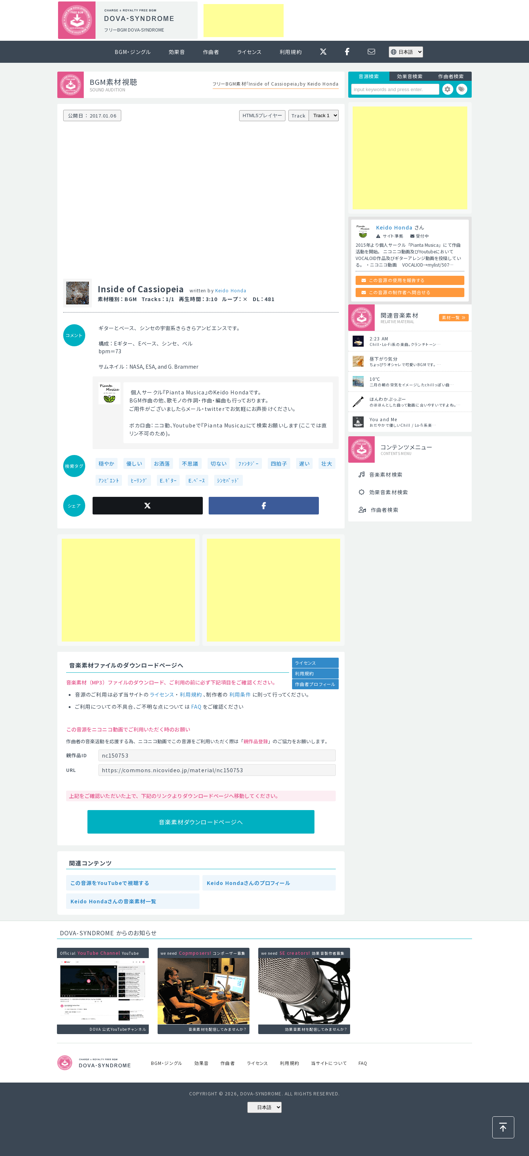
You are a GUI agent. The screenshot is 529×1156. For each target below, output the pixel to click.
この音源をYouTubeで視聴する (110, 882)
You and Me (383, 419)
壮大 (326, 463)
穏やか (106, 463)
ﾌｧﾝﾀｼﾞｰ (248, 463)
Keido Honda (230, 290)
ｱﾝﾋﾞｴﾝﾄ (108, 480)
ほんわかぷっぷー (388, 399)
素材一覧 (451, 317)
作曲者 (211, 51)
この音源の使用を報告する (397, 280)
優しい (134, 463)
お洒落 (162, 463)
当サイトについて (329, 1063)
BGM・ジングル (133, 51)
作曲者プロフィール (315, 684)
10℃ (375, 379)
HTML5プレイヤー (263, 115)
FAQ (196, 706)
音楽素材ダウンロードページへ (201, 821)
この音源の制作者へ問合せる (400, 292)
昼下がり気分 (384, 358)
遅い (304, 463)
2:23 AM (379, 338)
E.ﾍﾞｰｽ (196, 480)
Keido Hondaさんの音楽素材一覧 (113, 901)
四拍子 (279, 463)
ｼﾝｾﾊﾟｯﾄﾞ (228, 480)
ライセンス (249, 51)
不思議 (190, 463)
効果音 (177, 51)
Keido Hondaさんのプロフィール (249, 882)
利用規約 (291, 51)
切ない (218, 463)
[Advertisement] (244, 20)
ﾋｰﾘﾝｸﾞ (139, 480)
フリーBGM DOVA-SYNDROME (134, 29)
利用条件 (240, 694)
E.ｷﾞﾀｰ (168, 480)
